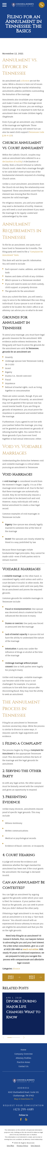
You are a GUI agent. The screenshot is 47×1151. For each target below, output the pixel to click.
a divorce (25, 81)
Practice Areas (23, 1062)
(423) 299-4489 (13, 949)
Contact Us (23, 1066)
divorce (16, 968)
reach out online (30, 949)
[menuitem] (10, 1145)
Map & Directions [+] (23, 1099)
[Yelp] (26, 1119)
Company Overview (23, 1054)
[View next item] (24, 1037)
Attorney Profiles (23, 1058)
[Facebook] (21, 1119)
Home (23, 1050)
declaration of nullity (12, 161)
